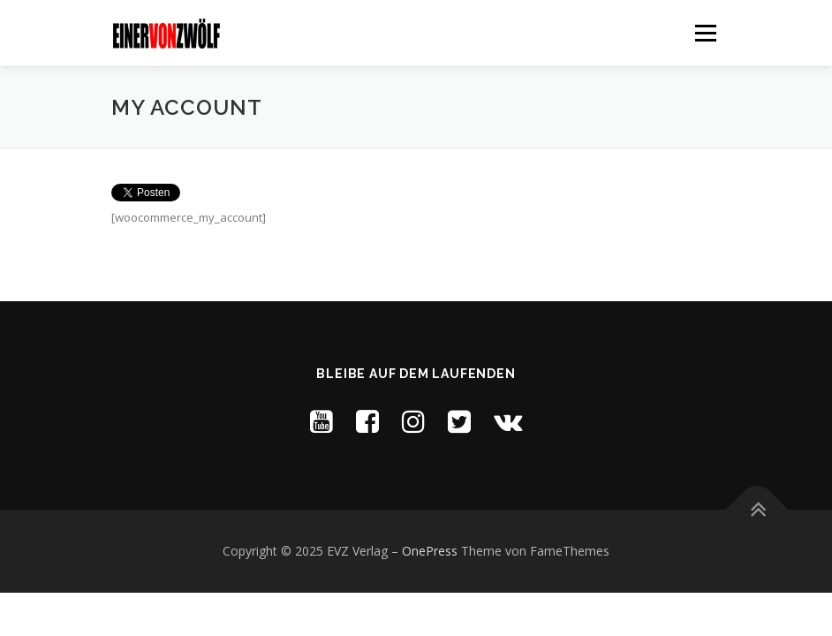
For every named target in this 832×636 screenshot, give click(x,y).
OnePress (430, 550)
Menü (705, 33)
